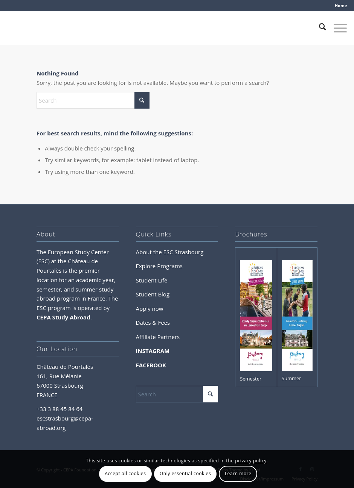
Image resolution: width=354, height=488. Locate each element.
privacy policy (251, 460)
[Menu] (336, 28)
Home (341, 5)
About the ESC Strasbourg (170, 252)
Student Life (152, 280)
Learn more (238, 473)
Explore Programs (159, 266)
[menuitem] (339, 6)
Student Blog (152, 294)
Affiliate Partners (158, 337)
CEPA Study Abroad (63, 317)
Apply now (149, 308)
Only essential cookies (185, 473)
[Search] (318, 28)
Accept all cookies (125, 473)
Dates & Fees (153, 322)
